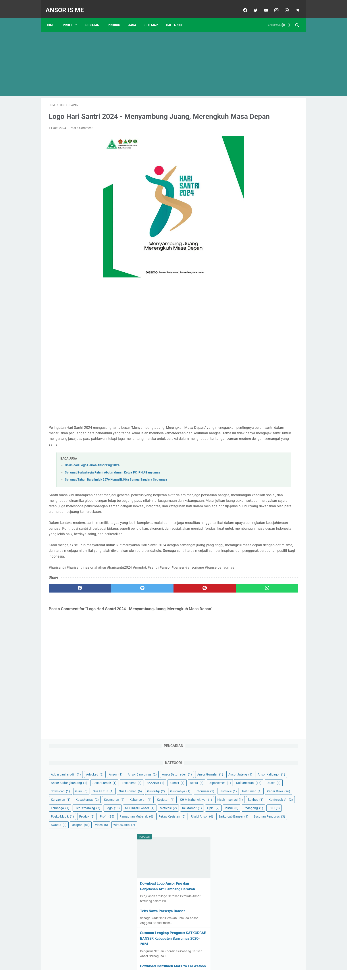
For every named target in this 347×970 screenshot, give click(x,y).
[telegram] (293, 5)
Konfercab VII (246, 272)
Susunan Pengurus (250, 348)
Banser (264, 179)
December (250, 616)
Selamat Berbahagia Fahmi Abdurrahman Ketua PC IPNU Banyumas (112, 485)
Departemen (245, 188)
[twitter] (252, 5)
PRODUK (117, 17)
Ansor (241, 137)
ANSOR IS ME (68, 5)
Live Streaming (247, 280)
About (206, 954)
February (250, 637)
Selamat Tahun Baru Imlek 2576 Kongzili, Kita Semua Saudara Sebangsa (116, 492)
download (262, 196)
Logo (272, 280)
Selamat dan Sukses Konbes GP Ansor (271, 848)
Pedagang (244, 306)
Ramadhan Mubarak (270, 322)
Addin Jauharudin (249, 129)
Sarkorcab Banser (249, 339)
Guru (284, 196)
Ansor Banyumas (267, 137)
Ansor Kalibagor (277, 154)
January (249, 630)
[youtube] (262, 5)
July (246, 722)
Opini (265, 297)
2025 (243, 905)
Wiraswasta (245, 364)
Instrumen (244, 230)
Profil (71, 17)
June (246, 715)
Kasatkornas (270, 238)
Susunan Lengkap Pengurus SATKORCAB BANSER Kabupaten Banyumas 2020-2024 (261, 474)
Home (53, 17)
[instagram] (273, 5)
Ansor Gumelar (282, 146)
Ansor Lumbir (246, 171)
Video (263, 356)
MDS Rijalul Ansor (249, 289)
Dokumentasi (274, 188)
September (251, 595)
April (246, 588)
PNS (264, 306)
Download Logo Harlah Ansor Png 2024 (92, 477)
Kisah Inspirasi (247, 264)
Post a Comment (81, 135)
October (248, 602)
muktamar (244, 297)
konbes (272, 264)
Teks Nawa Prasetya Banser (257, 447)
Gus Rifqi (243, 213)
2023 (243, 673)
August (248, 729)
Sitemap (154, 17)
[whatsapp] (283, 5)
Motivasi (277, 289)
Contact (142, 954)
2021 (243, 573)
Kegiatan (243, 255)
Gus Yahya (267, 213)
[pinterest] (153, 622)
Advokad (278, 129)
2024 (243, 765)
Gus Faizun (244, 204)
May (246, 708)
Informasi (243, 221)
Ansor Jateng (246, 154)
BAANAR (243, 179)
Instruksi (266, 221)
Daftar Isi (177, 17)
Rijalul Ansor (277, 331)
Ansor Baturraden (249, 146)
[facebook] (241, 5)
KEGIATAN (95, 17)
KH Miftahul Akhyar (273, 255)
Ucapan (243, 356)
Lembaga (273, 272)
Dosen (241, 196)
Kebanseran (271, 247)
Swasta (279, 348)
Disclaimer (160, 954)
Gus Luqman (271, 204)
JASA (135, 17)
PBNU (283, 297)
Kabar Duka (270, 230)
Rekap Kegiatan (247, 331)
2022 (243, 623)
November (251, 609)
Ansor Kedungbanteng (252, 162)
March (248, 581)
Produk (270, 314)
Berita (284, 179)
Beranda (127, 954)
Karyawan (244, 238)
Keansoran (244, 247)
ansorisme (273, 171)
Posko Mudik (245, 314)
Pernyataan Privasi (184, 954)
